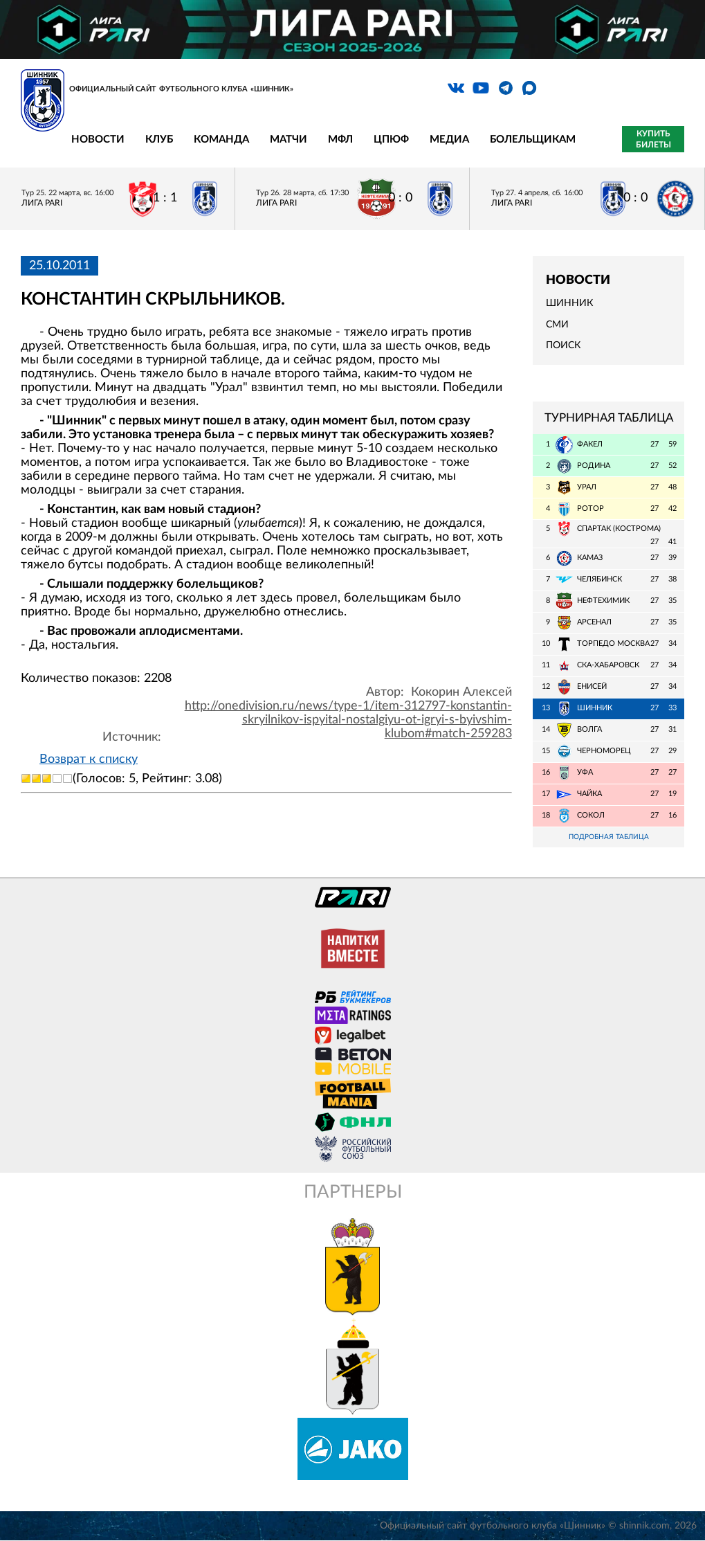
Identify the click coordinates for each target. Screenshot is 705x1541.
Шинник (569, 303)
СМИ (557, 325)
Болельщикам (533, 139)
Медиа (449, 139)
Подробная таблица (608, 837)
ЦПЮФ (391, 139)
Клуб (159, 139)
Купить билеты (653, 139)
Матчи (288, 139)
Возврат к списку (88, 759)
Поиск (563, 345)
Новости (98, 139)
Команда (221, 139)
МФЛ (340, 139)
